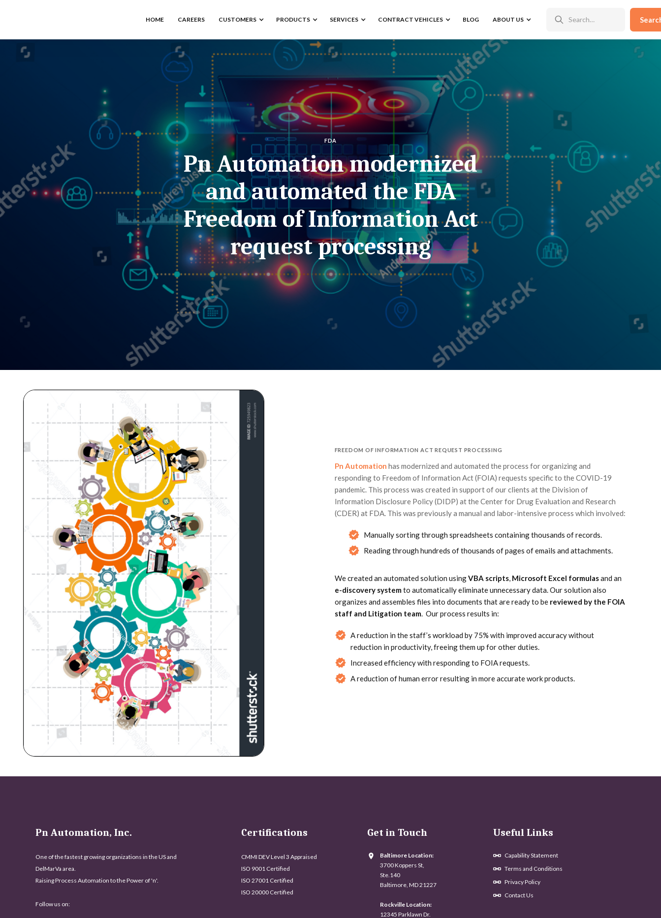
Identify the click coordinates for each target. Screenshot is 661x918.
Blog (471, 19)
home (155, 19)
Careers (191, 19)
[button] (240, 20)
